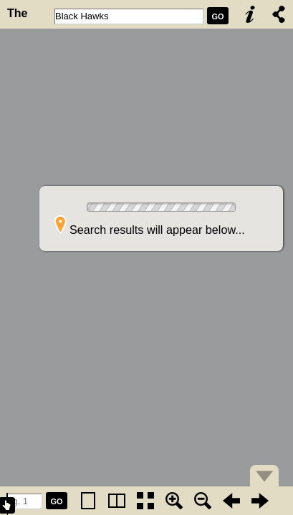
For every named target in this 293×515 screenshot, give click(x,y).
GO (217, 16)
